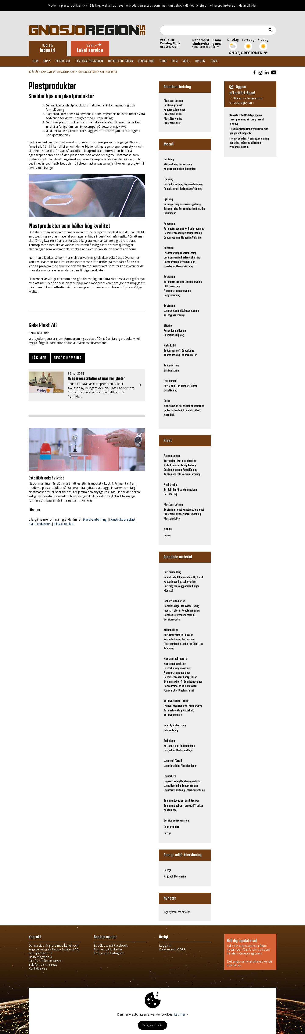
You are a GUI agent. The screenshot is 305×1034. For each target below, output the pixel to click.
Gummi (167, 535)
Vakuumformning (191, 474)
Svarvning (169, 276)
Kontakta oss (38, 968)
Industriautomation (174, 601)
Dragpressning (172, 237)
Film (182, 61)
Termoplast (170, 461)
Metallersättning (186, 461)
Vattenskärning (186, 262)
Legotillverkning (172, 785)
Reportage (65, 61)
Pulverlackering (172, 639)
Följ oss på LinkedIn (108, 949)
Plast (73, 72)
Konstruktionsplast (122, 519)
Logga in (165, 945)
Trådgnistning (171, 365)
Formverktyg (195, 706)
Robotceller (170, 615)
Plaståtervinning (173, 118)
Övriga (167, 833)
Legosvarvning (190, 785)
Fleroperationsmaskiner (177, 672)
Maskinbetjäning (190, 606)
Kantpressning (172, 169)
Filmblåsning (170, 484)
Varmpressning (193, 233)
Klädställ (168, 590)
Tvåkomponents (172, 474)
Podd (169, 61)
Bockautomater (172, 686)
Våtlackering (185, 644)
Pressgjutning (171, 204)
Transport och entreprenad (179, 805)
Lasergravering (172, 257)
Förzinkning (188, 639)
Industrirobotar (172, 610)
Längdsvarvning (193, 282)
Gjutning (168, 199)
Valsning (196, 237)
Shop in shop (185, 577)
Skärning (168, 248)
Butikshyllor (170, 586)
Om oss (210, 61)
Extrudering (170, 494)
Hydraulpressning (194, 228)
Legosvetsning (172, 781)
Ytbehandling (171, 630)
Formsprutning (172, 455)
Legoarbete (170, 776)
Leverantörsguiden (93, 61)
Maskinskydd (171, 406)
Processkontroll (186, 615)
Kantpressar (190, 677)
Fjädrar (193, 386)
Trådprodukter (188, 355)
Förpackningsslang (186, 489)
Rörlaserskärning (190, 257)
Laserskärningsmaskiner (177, 668)
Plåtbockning (171, 164)
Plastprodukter (108, 72)
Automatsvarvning (174, 282)
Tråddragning (171, 350)
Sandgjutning (171, 208)
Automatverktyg (173, 710)
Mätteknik (188, 710)
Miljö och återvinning (175, 876)
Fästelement (170, 381)
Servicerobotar (172, 619)
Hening (182, 330)
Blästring (198, 644)
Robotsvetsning (190, 310)
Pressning (169, 223)
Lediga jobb (152, 61)
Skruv (167, 386)
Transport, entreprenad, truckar (181, 800)
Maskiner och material (176, 658)
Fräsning (168, 179)
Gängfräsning (194, 188)
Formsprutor (171, 690)
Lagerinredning (172, 765)
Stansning (185, 237)
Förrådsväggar (189, 765)
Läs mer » (181, 1014)
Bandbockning (187, 169)
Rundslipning (171, 330)
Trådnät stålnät (191, 410)
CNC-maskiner (189, 686)
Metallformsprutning (175, 465)
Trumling (168, 648)
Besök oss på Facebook (111, 945)
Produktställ (171, 577)
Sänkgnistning (171, 370)
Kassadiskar (170, 581)
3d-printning (171, 730)
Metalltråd (169, 345)
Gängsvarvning (172, 295)
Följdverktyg (170, 706)
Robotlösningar (172, 606)
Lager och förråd (173, 760)
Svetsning (169, 305)
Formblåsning (190, 469)
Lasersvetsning (172, 310)
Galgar (195, 586)
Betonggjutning (187, 208)
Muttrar (175, 386)
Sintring (191, 465)
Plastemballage (184, 750)
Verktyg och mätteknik (176, 701)
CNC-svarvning (172, 286)
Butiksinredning (172, 572)
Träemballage (187, 746)
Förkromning (170, 644)
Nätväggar (184, 406)
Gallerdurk (176, 410)
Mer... (195, 61)
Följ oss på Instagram (109, 953)
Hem (36, 61)
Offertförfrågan (125, 61)
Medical (168, 529)
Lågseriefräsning (193, 184)
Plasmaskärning (184, 266)
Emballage (169, 740)
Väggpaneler (184, 586)
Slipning (168, 325)
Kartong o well (171, 746)
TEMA (224, 61)
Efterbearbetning (195, 790)
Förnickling (187, 635)
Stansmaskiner (172, 681)
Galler (167, 401)
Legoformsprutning (174, 790)
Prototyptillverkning (175, 725)
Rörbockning (186, 164)
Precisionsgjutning (190, 204)
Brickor (184, 386)
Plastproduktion (40, 524)
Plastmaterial (186, 690)
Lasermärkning (188, 253)
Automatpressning (174, 228)
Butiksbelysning (186, 581)
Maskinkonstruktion (175, 663)
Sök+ (49, 61)
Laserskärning (171, 253)
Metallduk (169, 415)
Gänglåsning (170, 390)
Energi (167, 870)
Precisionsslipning (174, 335)
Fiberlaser (169, 266)
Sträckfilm (170, 489)
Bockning (169, 159)
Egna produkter (172, 827)
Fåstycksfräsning (173, 184)
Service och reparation (176, 820)
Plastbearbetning (87, 72)
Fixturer (182, 706)
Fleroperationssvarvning (177, 290)
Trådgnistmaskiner (191, 681)
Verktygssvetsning (174, 315)
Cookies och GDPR (172, 949)
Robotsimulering (191, 610)
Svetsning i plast (173, 105)
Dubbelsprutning (173, 469)
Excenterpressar (173, 677)
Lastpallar (169, 750)
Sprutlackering (172, 635)
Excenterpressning (174, 233)
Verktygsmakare (173, 715)
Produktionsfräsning (175, 188)
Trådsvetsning (172, 355)
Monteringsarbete (190, 781)
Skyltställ (198, 577)
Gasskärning (170, 262)
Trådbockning (186, 350)
